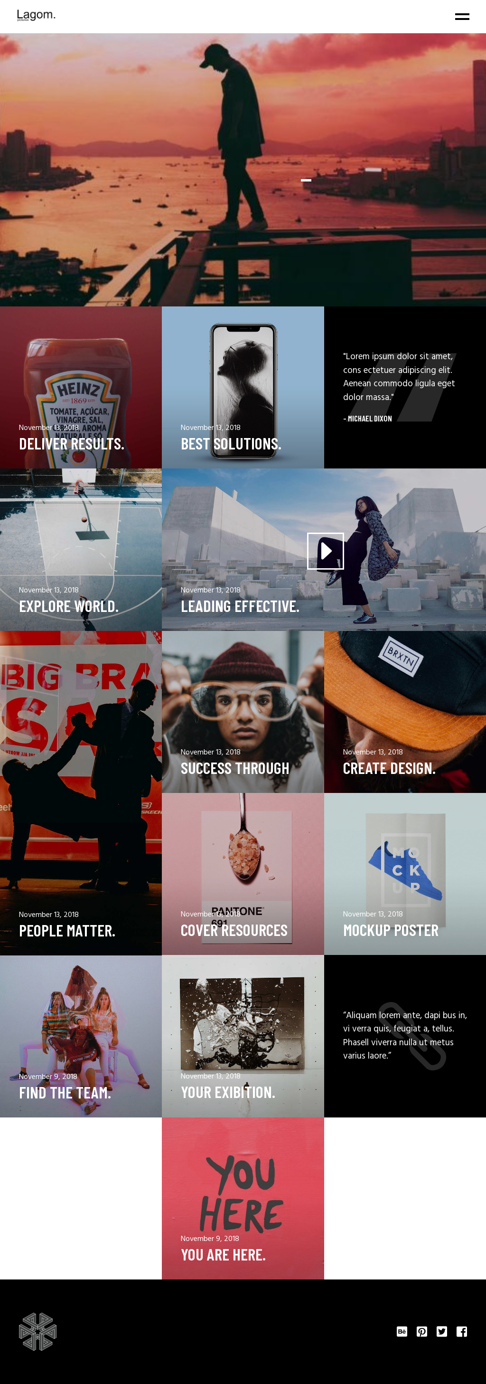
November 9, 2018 (48, 1077)
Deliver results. (71, 443)
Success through (235, 767)
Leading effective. (240, 605)
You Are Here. (223, 1254)
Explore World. (69, 605)
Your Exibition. (228, 1091)
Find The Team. (65, 1092)
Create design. (389, 767)
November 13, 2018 (49, 428)
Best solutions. (231, 443)
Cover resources (234, 929)
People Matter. (67, 930)
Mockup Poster (391, 929)
